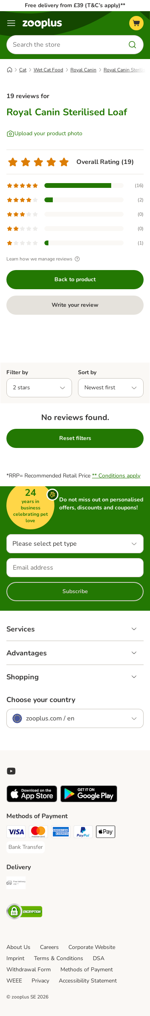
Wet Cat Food (48, 70)
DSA (98, 958)
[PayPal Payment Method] (83, 832)
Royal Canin (83, 70)
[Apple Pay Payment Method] (105, 832)
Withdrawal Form (28, 969)
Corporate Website (91, 947)
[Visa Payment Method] (16, 832)
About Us (18, 947)
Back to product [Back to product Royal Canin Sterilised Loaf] (75, 279)
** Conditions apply (116, 475)
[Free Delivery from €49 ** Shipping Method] (16, 884)
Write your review (75, 305)
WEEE (14, 980)
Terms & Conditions (58, 958)
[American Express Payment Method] (60, 832)
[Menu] (11, 23)
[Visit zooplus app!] (31, 800)
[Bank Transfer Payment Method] (25, 847)
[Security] (24, 913)
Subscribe (75, 591)
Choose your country (40, 699)
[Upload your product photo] (44, 134)
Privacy (40, 980)
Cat (22, 70)
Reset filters (75, 438)
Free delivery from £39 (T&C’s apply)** (75, 5)
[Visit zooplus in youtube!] (11, 771)
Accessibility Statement (88, 980)
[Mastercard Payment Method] (38, 832)
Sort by (87, 372)
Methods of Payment (86, 969)
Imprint (15, 958)
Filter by (17, 372)
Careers (49, 947)
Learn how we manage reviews (44, 259)
